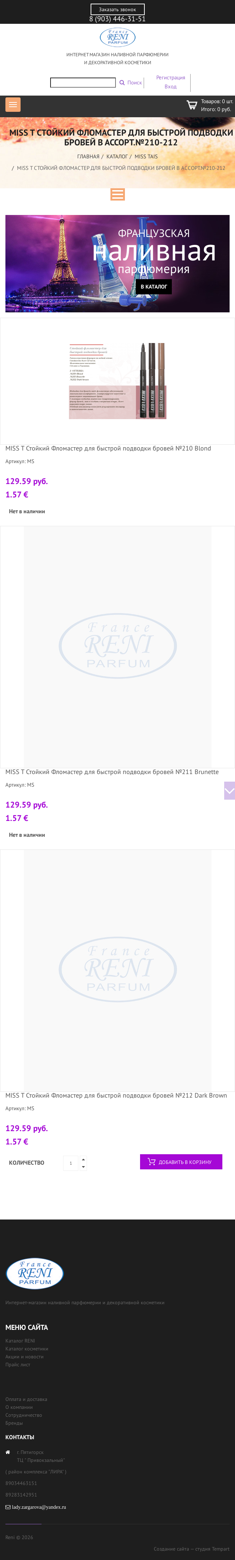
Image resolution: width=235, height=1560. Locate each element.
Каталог (117, 156)
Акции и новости (24, 1356)
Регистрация (170, 77)
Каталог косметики (26, 1348)
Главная (88, 156)
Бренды (14, 1423)
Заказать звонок (117, 9)
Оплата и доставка (26, 1399)
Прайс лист (17, 1364)
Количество (26, 1162)
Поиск (134, 82)
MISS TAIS (146, 156)
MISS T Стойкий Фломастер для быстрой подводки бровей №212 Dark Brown (116, 1095)
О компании (19, 1407)
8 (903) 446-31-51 (117, 18)
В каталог (154, 286)
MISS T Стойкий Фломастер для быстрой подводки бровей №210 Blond (108, 448)
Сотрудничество (23, 1415)
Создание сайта (171, 1549)
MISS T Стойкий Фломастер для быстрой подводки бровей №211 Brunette (112, 772)
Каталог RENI (20, 1340)
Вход (171, 86)
